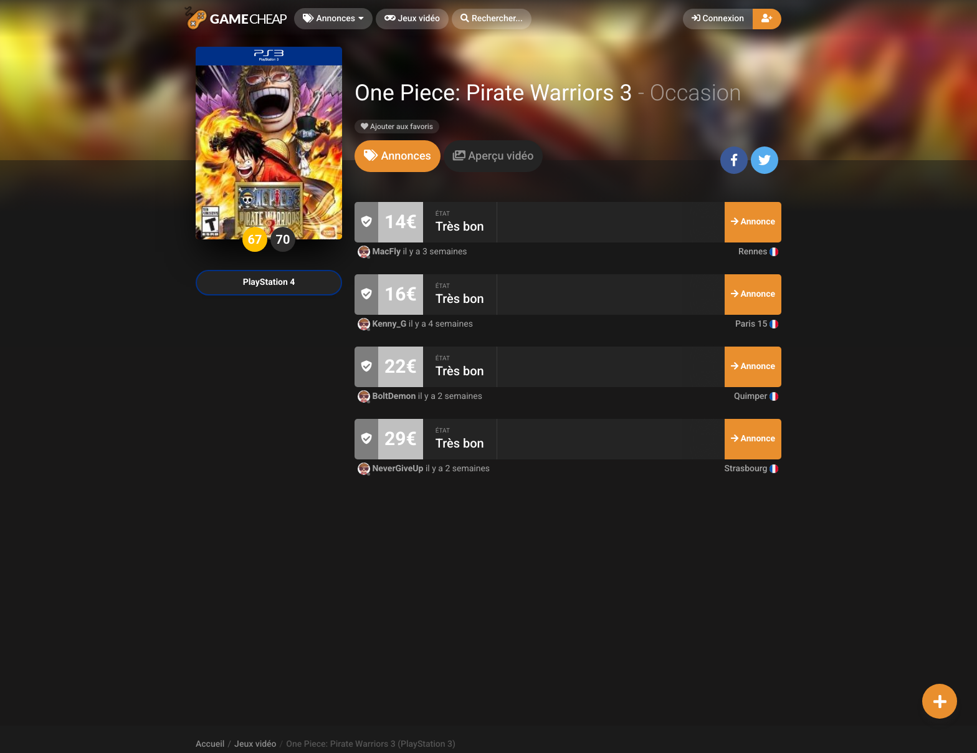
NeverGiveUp (392, 469)
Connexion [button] (718, 19)
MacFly (380, 252)
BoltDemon (388, 396)
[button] (491, 19)
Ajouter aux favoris (397, 126)
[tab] (398, 156)
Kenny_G (383, 324)
